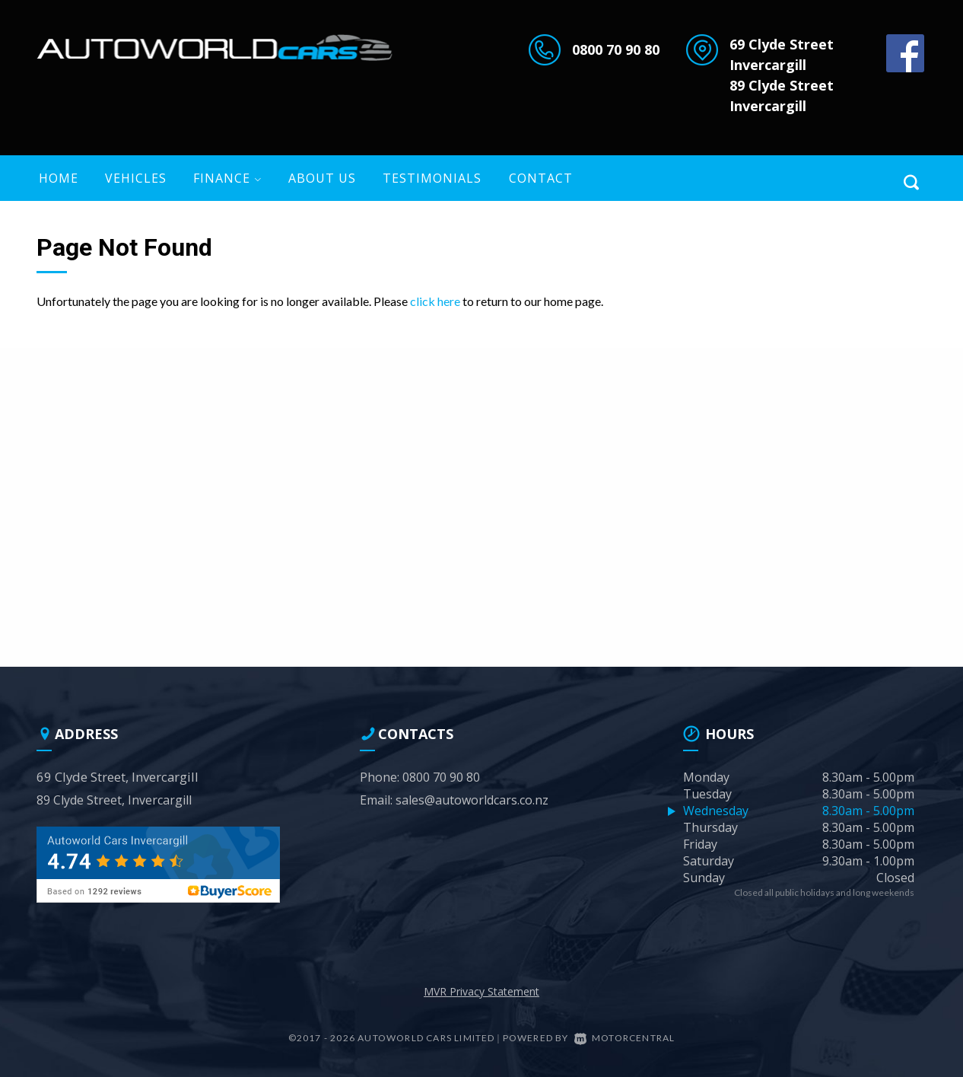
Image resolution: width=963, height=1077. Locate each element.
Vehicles (136, 178)
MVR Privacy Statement (481, 991)
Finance (227, 178)
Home (58, 178)
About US (322, 178)
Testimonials (432, 178)
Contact (541, 178)
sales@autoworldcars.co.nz (472, 800)
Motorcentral (624, 1038)
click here (435, 301)
